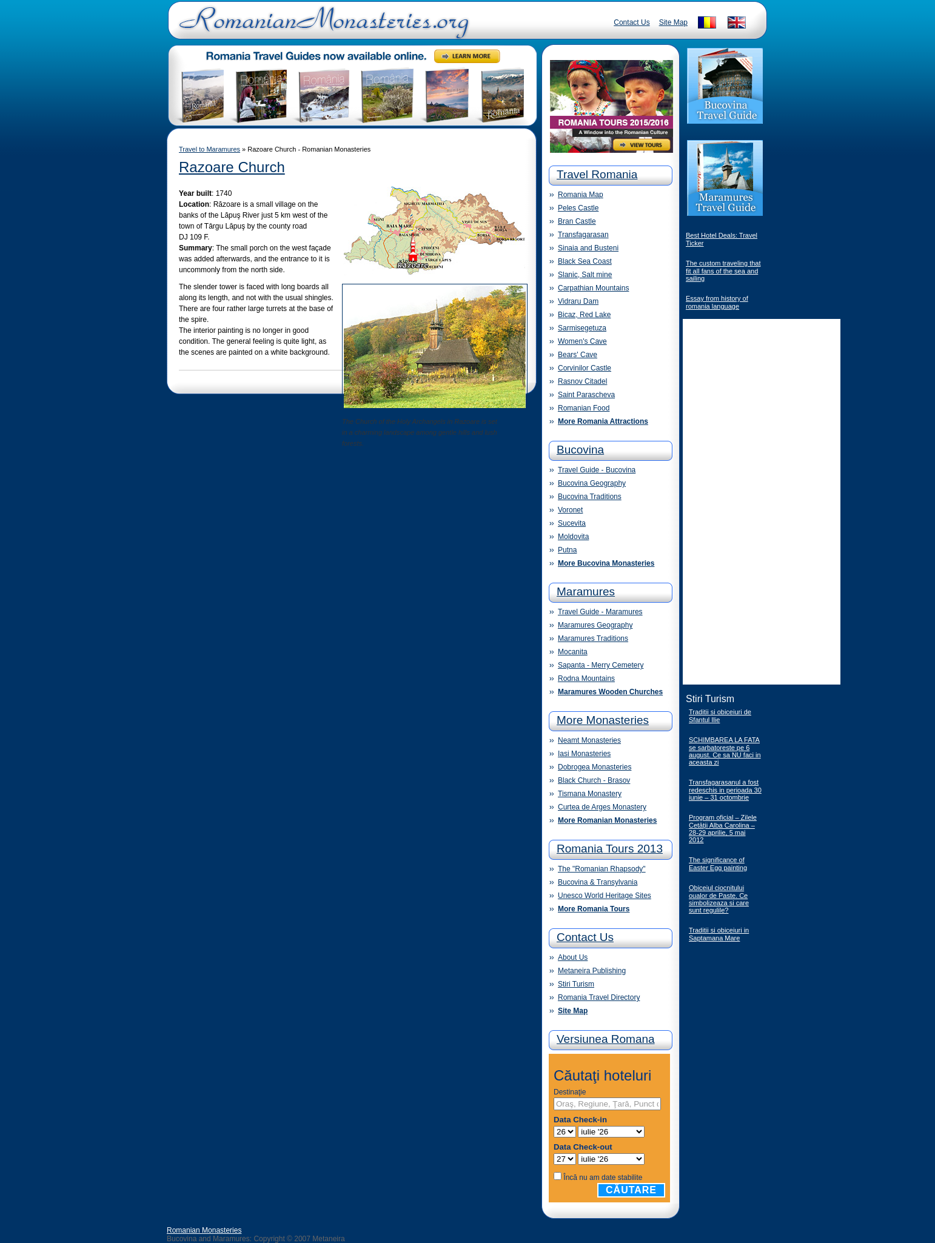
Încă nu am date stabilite (602, 1177)
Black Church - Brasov (594, 780)
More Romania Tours (593, 909)
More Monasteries (603, 720)
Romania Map (580, 194)
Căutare (631, 1190)
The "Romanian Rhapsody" (602, 869)
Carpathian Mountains (593, 288)
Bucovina (580, 449)
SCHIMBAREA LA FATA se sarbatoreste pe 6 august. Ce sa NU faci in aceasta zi (725, 751)
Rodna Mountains (586, 678)
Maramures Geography (595, 625)
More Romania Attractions (603, 421)
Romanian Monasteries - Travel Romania (321, 27)
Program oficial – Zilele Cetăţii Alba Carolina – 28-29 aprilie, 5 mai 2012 (723, 828)
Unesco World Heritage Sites (604, 895)
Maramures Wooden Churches (610, 692)
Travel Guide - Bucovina (596, 470)
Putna (567, 550)
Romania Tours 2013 (610, 848)
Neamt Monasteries (589, 740)
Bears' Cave (577, 354)
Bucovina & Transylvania (597, 882)
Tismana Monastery (590, 793)
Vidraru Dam (578, 301)
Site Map (673, 22)
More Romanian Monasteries (607, 820)
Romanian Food (583, 408)
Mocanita (573, 652)
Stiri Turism (576, 984)
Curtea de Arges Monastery (602, 807)
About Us (573, 957)
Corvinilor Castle (584, 368)
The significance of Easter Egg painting (718, 863)
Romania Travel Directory (599, 997)
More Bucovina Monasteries (606, 563)
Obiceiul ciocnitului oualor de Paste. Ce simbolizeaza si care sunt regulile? (719, 899)
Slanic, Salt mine (585, 274)
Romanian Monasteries (204, 1230)
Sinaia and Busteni (588, 248)
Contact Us (631, 22)
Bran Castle (577, 221)
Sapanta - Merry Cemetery (600, 665)
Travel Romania (597, 174)
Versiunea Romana (606, 1039)
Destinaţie (570, 1092)
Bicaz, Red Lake (584, 314)
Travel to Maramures (209, 149)
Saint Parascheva (586, 394)
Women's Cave (582, 341)
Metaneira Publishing (592, 971)
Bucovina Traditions (590, 496)
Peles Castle (578, 208)
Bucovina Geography (592, 483)
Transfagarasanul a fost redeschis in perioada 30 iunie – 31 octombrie (725, 790)
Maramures (586, 591)
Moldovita (573, 536)
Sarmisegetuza (582, 328)
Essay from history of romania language (717, 302)
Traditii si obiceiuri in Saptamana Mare (719, 934)
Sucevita (572, 523)
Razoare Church (232, 167)
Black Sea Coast (585, 261)
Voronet (570, 510)
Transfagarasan (583, 234)
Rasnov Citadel (582, 381)
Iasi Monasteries (584, 753)
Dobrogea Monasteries (594, 767)
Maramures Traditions (593, 638)
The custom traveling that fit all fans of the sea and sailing (723, 271)
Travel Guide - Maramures (600, 612)
